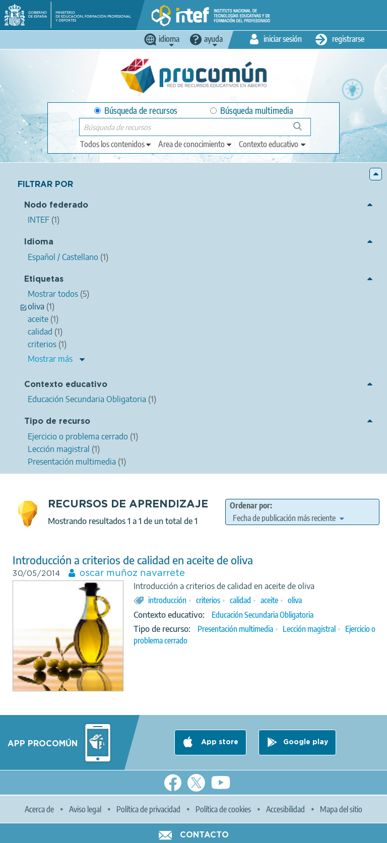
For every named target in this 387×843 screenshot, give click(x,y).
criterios (208, 600)
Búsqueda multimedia (251, 110)
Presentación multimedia (235, 629)
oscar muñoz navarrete (132, 573)
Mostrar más (50, 359)
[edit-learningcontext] (273, 144)
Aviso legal (85, 809)
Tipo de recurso (57, 421)
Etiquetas (43, 279)
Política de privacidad (148, 809)
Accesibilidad (285, 809)
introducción (167, 600)
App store (218, 742)
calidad (240, 600)
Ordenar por (250, 505)
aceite (269, 600)
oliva (295, 600)
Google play (305, 742)
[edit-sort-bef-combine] (288, 518)
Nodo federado (56, 205)
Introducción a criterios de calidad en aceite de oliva (133, 560)
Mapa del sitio (341, 809)
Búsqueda (303, 130)
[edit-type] (116, 144)
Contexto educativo (65, 384)
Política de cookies (223, 809)
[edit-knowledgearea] (195, 144)
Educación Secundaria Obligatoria (262, 615)
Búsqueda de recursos (135, 110)
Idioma (38, 242)
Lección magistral (309, 629)
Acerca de (39, 809)
